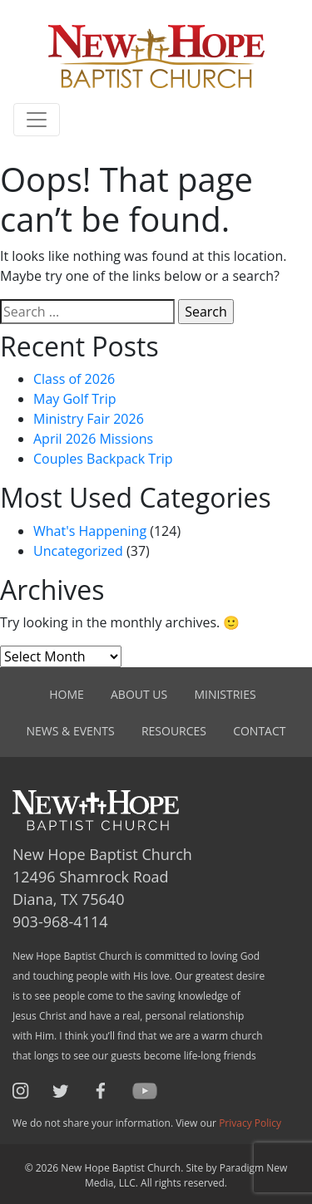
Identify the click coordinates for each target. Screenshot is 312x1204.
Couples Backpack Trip (103, 459)
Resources (173, 731)
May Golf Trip (74, 399)
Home (66, 694)
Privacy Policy (250, 1123)
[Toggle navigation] (36, 119)
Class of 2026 (74, 379)
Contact (259, 731)
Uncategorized (78, 551)
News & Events (71, 731)
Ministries (224, 694)
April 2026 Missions (93, 439)
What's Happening (89, 531)
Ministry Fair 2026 (88, 419)
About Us (139, 694)
